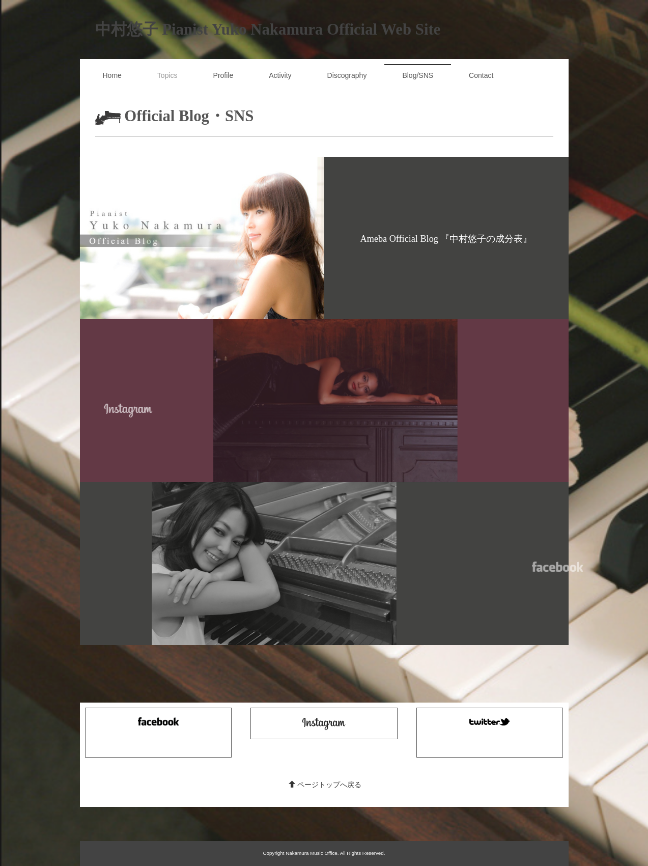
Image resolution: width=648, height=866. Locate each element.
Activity (280, 75)
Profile (223, 75)
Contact (481, 75)
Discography (347, 75)
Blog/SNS (417, 75)
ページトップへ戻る (325, 784)
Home (112, 75)
